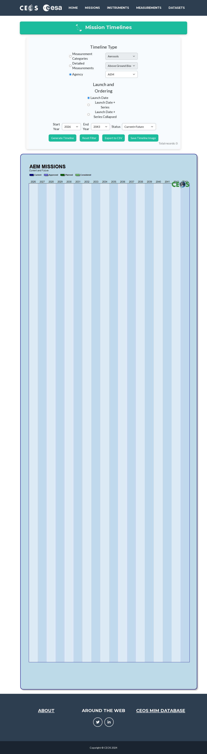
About (46, 710)
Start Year (56, 126)
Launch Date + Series (105, 105)
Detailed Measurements (83, 65)
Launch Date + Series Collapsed (105, 114)
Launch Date (99, 98)
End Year (86, 126)
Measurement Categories (82, 56)
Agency (77, 74)
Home (73, 7)
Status (116, 126)
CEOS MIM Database (160, 710)
